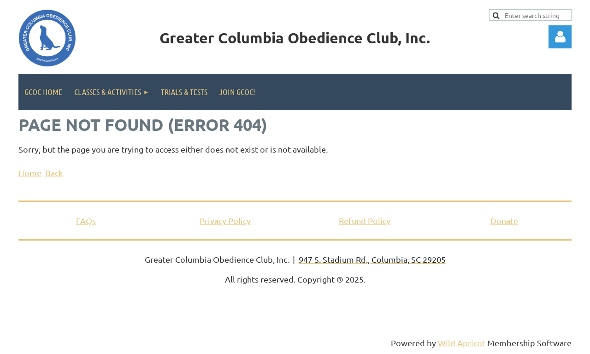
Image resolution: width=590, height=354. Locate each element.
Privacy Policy (225, 220)
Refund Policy (364, 220)
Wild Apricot (461, 343)
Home (29, 172)
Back (54, 172)
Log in (560, 36)
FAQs (86, 220)
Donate (504, 220)
